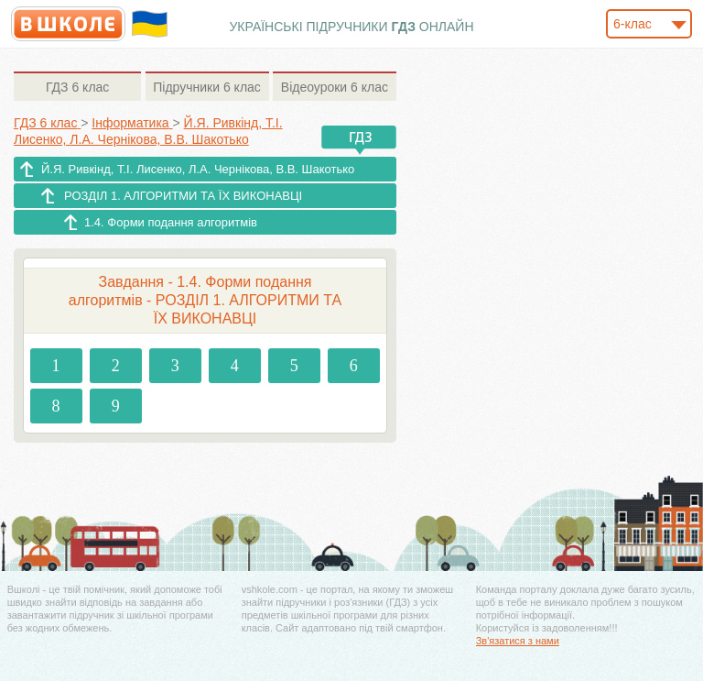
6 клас (77, 87)
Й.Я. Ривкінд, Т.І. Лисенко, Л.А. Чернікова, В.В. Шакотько (197, 169)
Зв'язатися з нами (517, 640)
